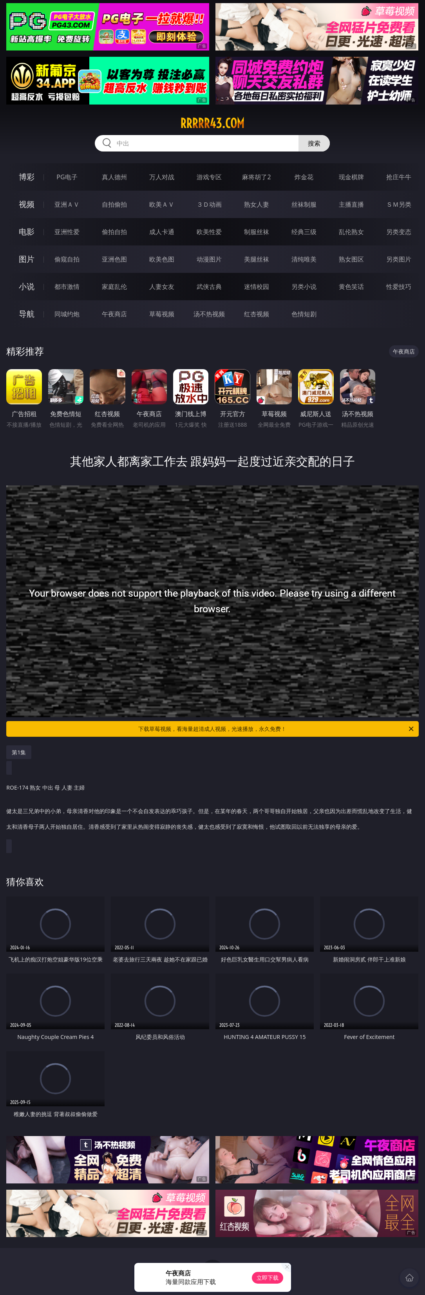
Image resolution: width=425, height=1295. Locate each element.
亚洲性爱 (67, 231)
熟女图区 (351, 259)
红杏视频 (256, 314)
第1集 (19, 752)
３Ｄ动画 (209, 204)
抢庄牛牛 (398, 177)
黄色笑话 (351, 286)
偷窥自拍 (67, 259)
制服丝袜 (256, 231)
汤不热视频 (209, 314)
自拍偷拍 (114, 204)
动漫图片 (209, 259)
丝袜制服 (303, 204)
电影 (26, 231)
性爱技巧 (398, 286)
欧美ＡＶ (161, 204)
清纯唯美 (303, 259)
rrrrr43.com (212, 123)
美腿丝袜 (256, 259)
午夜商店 (114, 314)
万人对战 (161, 177)
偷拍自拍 (114, 231)
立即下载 (268, 1277)
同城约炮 (67, 314)
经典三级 (303, 231)
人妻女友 (161, 286)
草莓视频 (161, 314)
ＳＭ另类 (398, 204)
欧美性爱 (209, 231)
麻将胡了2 (256, 177)
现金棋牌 (351, 177)
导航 (26, 313)
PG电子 (66, 177)
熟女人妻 (256, 204)
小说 (26, 286)
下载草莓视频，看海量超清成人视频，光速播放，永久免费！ (276, 729)
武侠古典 (209, 286)
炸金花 (304, 177)
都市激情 (67, 286)
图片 (26, 259)
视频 (26, 204)
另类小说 (303, 286)
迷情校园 (256, 286)
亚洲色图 (114, 259)
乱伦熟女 (351, 231)
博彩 (26, 176)
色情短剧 (303, 314)
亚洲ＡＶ (67, 204)
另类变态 (398, 231)
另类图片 (398, 259)
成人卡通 (161, 231)
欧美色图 (161, 259)
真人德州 (114, 177)
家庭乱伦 (114, 286)
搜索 (314, 143)
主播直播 (351, 204)
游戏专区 (209, 177)
